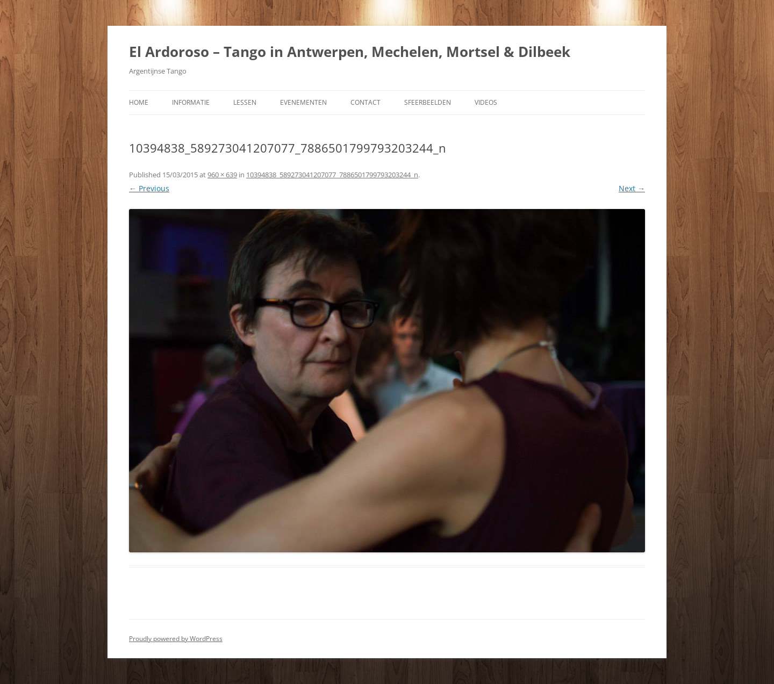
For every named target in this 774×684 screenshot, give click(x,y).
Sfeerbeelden (427, 102)
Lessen (244, 102)
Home (138, 102)
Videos (486, 102)
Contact (365, 102)
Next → (632, 188)
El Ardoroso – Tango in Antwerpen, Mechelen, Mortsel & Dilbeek (349, 51)
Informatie (191, 102)
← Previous (149, 188)
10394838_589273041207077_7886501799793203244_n (332, 174)
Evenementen (303, 102)
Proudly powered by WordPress (176, 638)
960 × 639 (222, 174)
